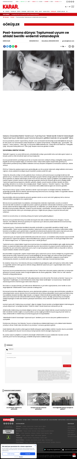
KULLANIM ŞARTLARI (43, 419)
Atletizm (38, 433)
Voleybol (33, 433)
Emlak (29, 431)
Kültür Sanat (38, 435)
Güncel (7, 11)
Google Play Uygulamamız (53, 449)
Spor (36, 11)
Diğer (51, 433)
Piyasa (25, 431)
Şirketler (51, 431)
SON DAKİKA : (6, 14)
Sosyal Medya (36, 438)
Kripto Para (30, 11)
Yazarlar (13, 11)
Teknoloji (19, 438)
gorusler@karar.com (68, 41)
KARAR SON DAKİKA (8, 431)
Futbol (22, 433)
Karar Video (46, 11)
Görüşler (53, 11)
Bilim (46, 438)
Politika (24, 426)
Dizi (32, 440)
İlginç (43, 440)
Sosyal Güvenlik (45, 431)
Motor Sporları (45, 433)
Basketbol (27, 433)
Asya (39, 428)
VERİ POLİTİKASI (62, 419)
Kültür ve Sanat (46, 442)
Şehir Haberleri (71, 434)
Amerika (30, 428)
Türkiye (36, 426)
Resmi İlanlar (61, 11)
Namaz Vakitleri (72, 428)
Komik (39, 440)
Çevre (40, 426)
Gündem (28, 440)
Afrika (42, 428)
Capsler (31, 442)
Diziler (23, 435)
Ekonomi (23, 11)
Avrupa (35, 428)
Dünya (18, 11)
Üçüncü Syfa (30, 426)
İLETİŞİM (25, 419)
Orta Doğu (25, 428)
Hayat (40, 11)
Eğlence (44, 435)
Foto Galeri (19, 442)
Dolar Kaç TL (71, 432)
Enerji (38, 431)
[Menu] (67, 11)
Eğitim (44, 426)
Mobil (25, 438)
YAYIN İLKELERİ (34, 419)
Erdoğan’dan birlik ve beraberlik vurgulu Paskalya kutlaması (25, 14)
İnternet (29, 438)
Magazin (28, 435)
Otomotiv (34, 431)
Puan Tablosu (71, 430)
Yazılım (42, 438)
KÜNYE (29, 419)
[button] (61, 46)
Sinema (35, 440)
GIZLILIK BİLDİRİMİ (53, 419)
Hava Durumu (71, 427)
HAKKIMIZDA (19, 419)
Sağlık (32, 435)
